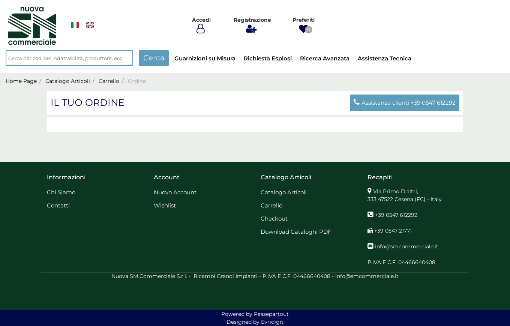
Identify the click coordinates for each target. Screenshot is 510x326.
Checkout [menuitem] (274, 218)
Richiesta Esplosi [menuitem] (268, 58)
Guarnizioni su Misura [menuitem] (205, 58)
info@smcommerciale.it (406, 246)
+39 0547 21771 (393, 230)
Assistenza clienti (382, 102)
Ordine (137, 81)
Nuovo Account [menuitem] (175, 192)
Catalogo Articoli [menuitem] (284, 192)
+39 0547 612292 (433, 102)
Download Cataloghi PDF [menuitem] (296, 231)
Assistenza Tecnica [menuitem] (384, 58)
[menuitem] (75, 25)
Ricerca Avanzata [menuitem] (325, 58)
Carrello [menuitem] (271, 205)
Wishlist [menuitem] (165, 205)
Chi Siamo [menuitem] (61, 192)
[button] (154, 58)
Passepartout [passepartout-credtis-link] (271, 314)
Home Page (21, 81)
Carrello (109, 81)
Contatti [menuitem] (58, 205)
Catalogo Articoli (67, 81)
